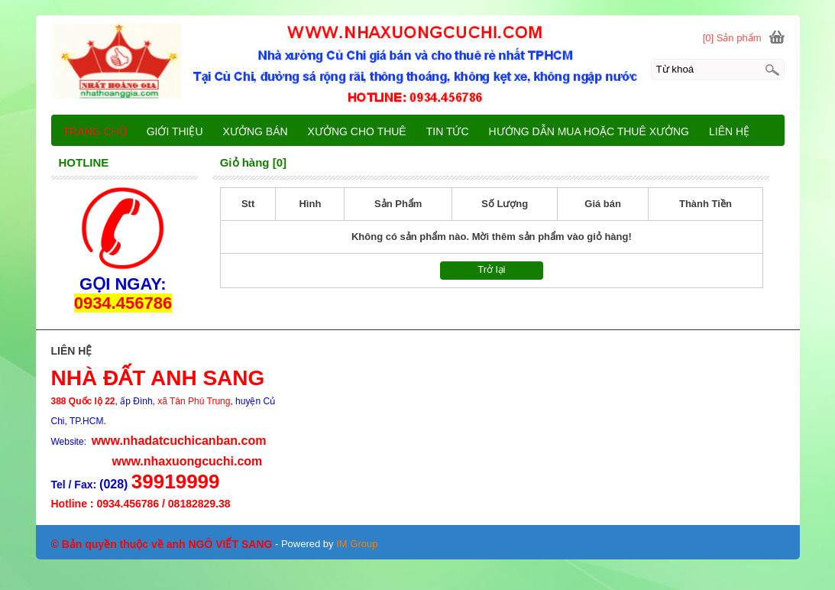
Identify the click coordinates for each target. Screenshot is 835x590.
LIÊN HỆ (729, 131)
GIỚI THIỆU (175, 131)
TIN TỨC (447, 131)
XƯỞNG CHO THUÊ (357, 131)
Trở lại (491, 269)
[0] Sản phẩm (732, 38)
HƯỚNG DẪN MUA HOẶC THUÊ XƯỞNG (589, 131)
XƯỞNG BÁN (255, 131)
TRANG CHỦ (95, 131)
